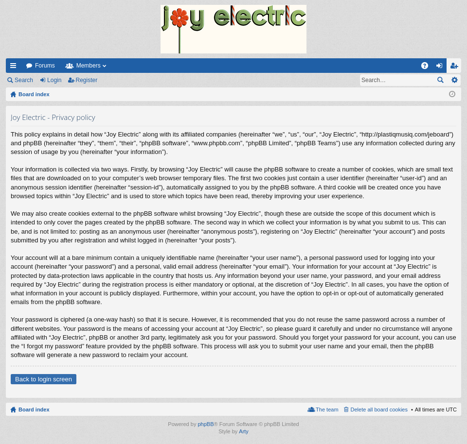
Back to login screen (43, 379)
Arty (244, 431)
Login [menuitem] (441, 67)
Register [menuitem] (456, 67)
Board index (34, 409)
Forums (45, 65)
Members (88, 65)
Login (54, 80)
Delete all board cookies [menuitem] (379, 409)
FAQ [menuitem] (428, 67)
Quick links (15, 67)
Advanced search (454, 80)
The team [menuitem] (327, 409)
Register (87, 80)
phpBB (206, 424)
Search (24, 80)
